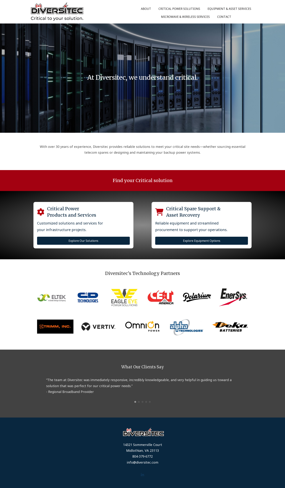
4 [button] (146, 402)
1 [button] (135, 402)
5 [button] (150, 402)
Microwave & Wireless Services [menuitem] (185, 17)
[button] (142, 475)
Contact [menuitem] (224, 17)
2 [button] (139, 402)
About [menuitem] (146, 9)
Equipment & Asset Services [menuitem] (229, 9)
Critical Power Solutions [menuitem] (179, 9)
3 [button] (142, 402)
